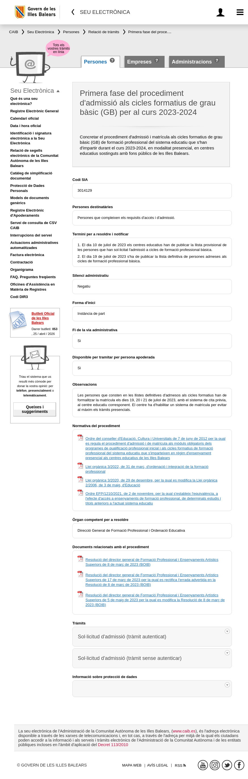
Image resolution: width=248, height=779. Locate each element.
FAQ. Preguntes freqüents (33, 277)
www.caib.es (184, 731)
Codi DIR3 (19, 297)
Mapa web (132, 765)
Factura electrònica (27, 255)
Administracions (192, 62)
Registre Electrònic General (34, 111)
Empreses (139, 62)
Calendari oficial (24, 118)
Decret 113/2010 (113, 744)
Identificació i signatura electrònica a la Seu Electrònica (30, 138)
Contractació (21, 262)
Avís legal (157, 765)
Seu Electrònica (32, 90)
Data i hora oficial (25, 126)
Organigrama (21, 269)
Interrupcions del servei (31, 235)
